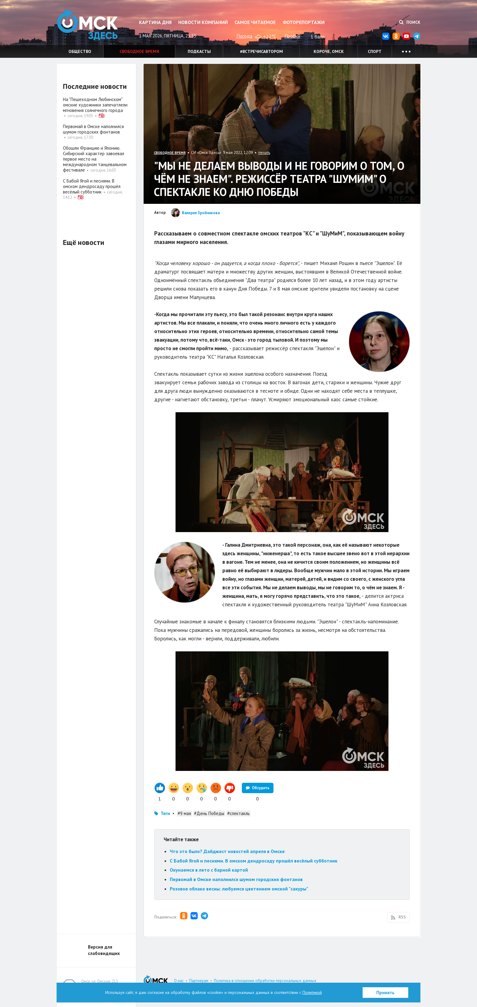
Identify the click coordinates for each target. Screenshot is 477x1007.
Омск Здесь (87, 24)
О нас (179, 980)
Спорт (374, 51)
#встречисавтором (261, 51)
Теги (165, 813)
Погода (244, 36)
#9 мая (184, 813)
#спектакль (238, 813)
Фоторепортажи (304, 22)
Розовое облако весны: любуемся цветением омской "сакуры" (239, 889)
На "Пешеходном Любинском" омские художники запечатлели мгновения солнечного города (95, 104)
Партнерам (198, 980)
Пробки (292, 36)
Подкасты (199, 51)
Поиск (409, 22)
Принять (385, 992)
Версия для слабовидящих (104, 950)
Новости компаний (203, 22)
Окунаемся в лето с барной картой (209, 870)
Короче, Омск (329, 51)
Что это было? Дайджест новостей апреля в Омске (227, 851)
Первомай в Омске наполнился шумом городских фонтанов (236, 879)
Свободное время (139, 51)
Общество (79, 51)
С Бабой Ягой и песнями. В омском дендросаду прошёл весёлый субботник (253, 861)
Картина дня (155, 22)
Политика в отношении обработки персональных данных (265, 980)
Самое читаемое (255, 22)
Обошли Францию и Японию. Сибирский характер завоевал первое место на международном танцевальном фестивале (95, 159)
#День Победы (209, 813)
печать (264, 152)
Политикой (312, 992)
